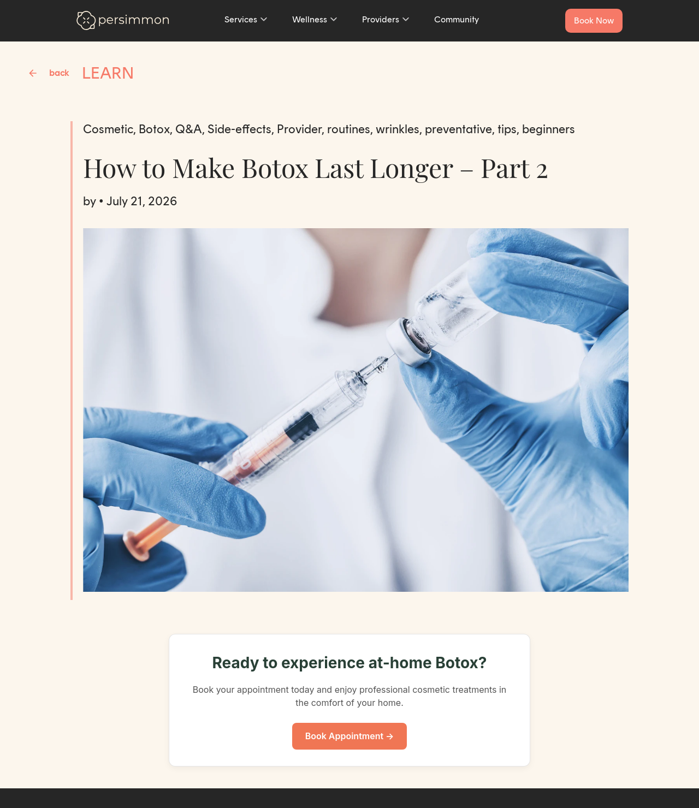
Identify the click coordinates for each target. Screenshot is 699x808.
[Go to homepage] (122, 20)
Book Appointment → (349, 735)
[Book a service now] (594, 21)
